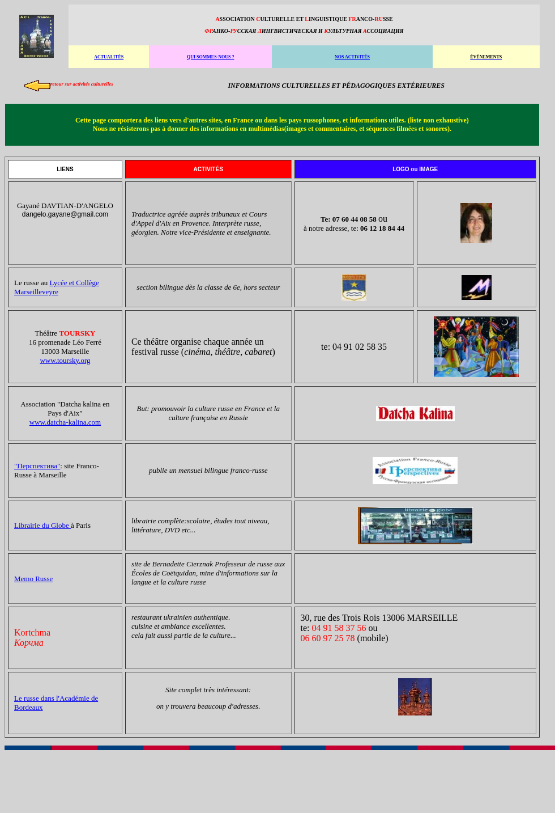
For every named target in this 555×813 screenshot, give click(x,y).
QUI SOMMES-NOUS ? (210, 57)
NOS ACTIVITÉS (352, 57)
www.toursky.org (65, 360)
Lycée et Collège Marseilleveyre (56, 287)
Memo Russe (33, 578)
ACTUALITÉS (108, 57)
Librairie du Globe (42, 525)
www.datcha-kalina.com (65, 422)
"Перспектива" (37, 465)
